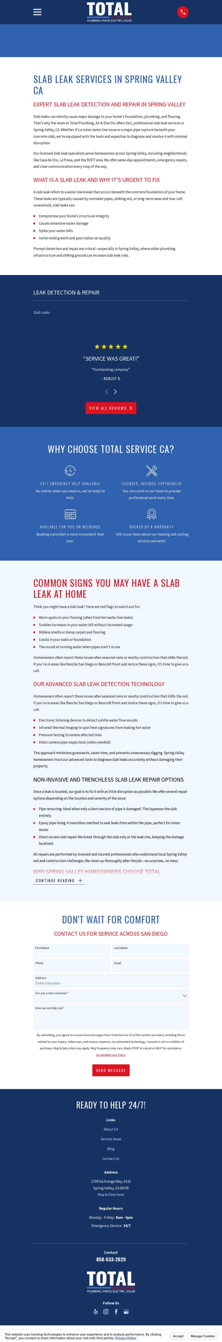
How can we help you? (49, 1008)
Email (117, 963)
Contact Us (110, 1158)
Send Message (111, 1070)
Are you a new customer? (51, 993)
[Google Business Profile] (126, 1311)
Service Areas (111, 1139)
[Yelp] (95, 1311)
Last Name (121, 948)
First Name (42, 948)
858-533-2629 (111, 1259)
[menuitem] (111, 312)
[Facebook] (116, 1311)
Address (40, 978)
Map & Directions (111, 1194)
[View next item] (115, 391)
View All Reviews (111, 408)
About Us (111, 1129)
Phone (39, 963)
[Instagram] (106, 1311)
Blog (110, 1149)
